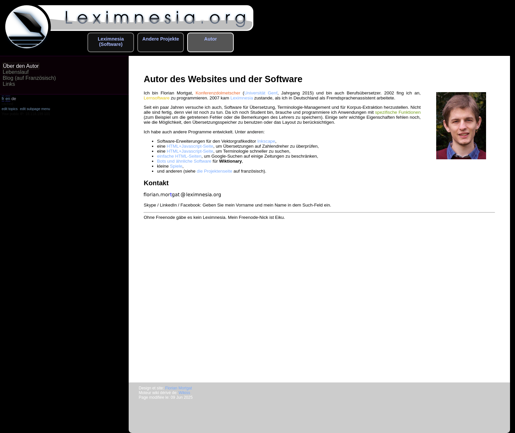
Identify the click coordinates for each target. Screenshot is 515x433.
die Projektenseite (214, 171)
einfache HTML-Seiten (179, 156)
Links (9, 84)
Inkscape (266, 141)
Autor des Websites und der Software (223, 79)
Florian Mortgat (178, 388)
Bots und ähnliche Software (184, 161)
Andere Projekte (160, 39)
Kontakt (156, 183)
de (13, 98)
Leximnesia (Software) (111, 41)
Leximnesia (241, 97)
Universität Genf (261, 92)
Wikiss (184, 392)
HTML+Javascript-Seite (190, 146)
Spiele (176, 166)
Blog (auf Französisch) (29, 78)
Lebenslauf (16, 72)
